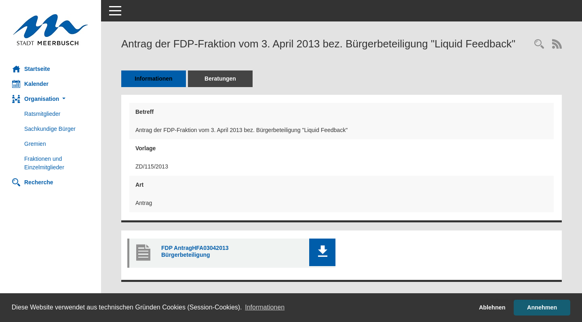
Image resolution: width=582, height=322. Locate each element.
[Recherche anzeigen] (539, 44)
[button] (50, 99)
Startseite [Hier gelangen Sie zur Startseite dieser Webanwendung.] (31, 69)
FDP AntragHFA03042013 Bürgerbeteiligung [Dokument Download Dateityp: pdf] (195, 251)
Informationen (153, 78)
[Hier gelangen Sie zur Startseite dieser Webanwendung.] (50, 29)
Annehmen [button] (542, 307)
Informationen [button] (265, 307)
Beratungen (220, 78)
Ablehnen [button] (492, 307)
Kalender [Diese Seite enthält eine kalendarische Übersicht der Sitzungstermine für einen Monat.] (30, 84)
